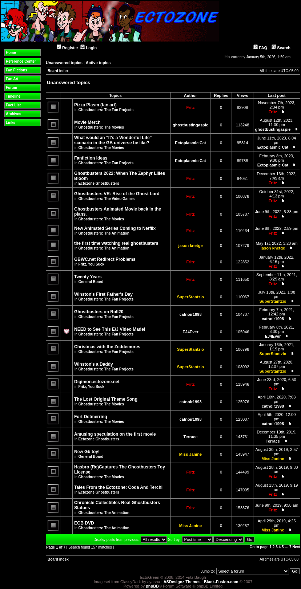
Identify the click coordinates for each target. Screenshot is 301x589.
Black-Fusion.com (221, 582)
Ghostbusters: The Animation (104, 233)
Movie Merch (87, 122)
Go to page (258, 547)
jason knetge (190, 245)
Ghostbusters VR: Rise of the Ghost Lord (117, 193)
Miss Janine (190, 454)
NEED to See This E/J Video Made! (109, 329)
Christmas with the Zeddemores (107, 346)
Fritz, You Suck (91, 264)
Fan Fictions (16, 70)
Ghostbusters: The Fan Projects (106, 110)
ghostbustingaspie (190, 125)
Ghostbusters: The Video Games (107, 199)
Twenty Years (88, 276)
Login (88, 48)
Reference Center (21, 61)
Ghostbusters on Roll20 (98, 311)
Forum (11, 88)
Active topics (98, 62)
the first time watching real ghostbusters (116, 243)
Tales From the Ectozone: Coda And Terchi (118, 487)
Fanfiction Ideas (90, 158)
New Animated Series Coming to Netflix (115, 228)
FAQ (260, 48)
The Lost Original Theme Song (105, 399)
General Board (91, 282)
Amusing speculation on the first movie (115, 434)
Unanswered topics (64, 62)
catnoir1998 (190, 314)
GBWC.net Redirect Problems (105, 259)
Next (296, 547)
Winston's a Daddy (93, 364)
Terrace (191, 437)
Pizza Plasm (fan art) (95, 104)
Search (281, 48)
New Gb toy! (87, 451)
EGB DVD (84, 523)
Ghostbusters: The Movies (101, 127)
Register (67, 48)
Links (10, 123)
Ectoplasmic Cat (190, 143)
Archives (13, 114)
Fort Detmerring (90, 416)
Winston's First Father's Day (103, 294)
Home (11, 53)
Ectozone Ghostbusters (99, 183)
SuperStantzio (190, 297)
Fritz (190, 107)
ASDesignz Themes (182, 582)
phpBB (152, 586)
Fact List (13, 105)
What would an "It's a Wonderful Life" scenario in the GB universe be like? (113, 140)
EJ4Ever (190, 332)
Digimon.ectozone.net (97, 381)
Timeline (13, 96)
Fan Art (12, 79)
